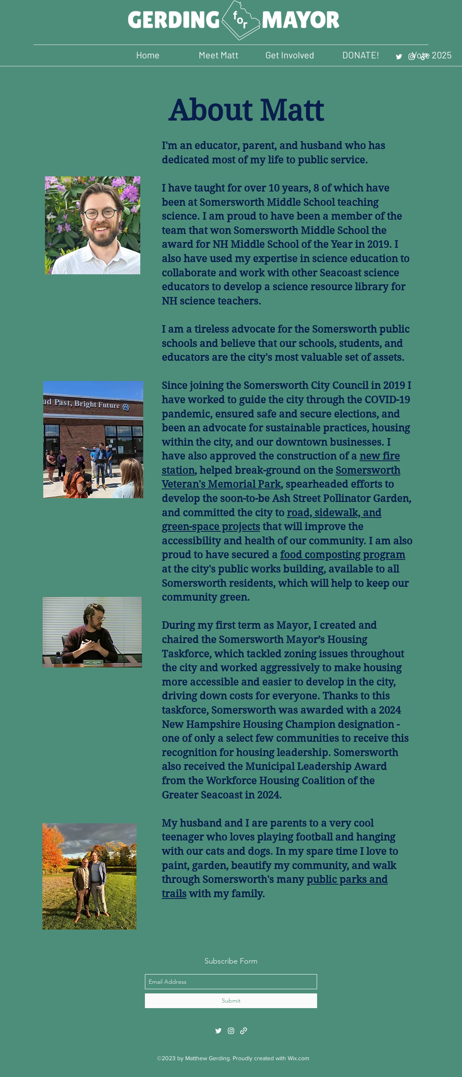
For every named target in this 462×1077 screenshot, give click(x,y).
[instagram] (411, 57)
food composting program (342, 555)
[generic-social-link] (424, 57)
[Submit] (231, 1000)
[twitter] (399, 57)
